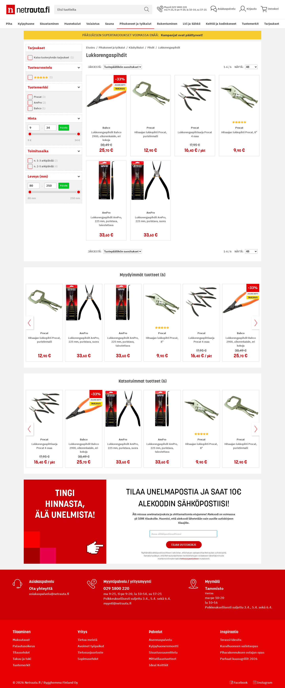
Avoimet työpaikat (91, 646)
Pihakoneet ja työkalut (135, 24)
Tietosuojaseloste (90, 652)
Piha (9, 24)
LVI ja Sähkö (191, 24)
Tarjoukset (271, 24)
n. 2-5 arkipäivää (46, 166)
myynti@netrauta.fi (117, 603)
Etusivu (91, 47)
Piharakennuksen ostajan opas (242, 652)
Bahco (39, 108)
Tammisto (214, 588)
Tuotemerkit (250, 24)
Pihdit (151, 47)
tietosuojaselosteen (189, 558)
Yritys (82, 631)
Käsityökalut (136, 47)
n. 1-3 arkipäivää (46, 160)
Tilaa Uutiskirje (184, 544)
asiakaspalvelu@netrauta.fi (49, 594)
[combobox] (103, 9)
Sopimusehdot (88, 659)
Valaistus (93, 24)
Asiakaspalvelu (41, 581)
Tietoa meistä (87, 640)
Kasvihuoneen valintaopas (239, 646)
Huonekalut (72, 24)
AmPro (40, 102)
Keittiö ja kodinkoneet (221, 24)
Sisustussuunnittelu (163, 652)
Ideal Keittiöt (158, 665)
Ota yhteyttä (40, 588)
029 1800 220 (116, 588)
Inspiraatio (229, 631)
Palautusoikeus (24, 646)
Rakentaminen (167, 24)
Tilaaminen (22, 631)
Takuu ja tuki (22, 659)
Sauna (109, 24)
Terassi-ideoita (230, 640)
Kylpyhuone (26, 24)
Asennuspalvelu (160, 640)
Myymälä (212, 581)
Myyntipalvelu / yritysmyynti (127, 581)
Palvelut (155, 631)
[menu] (132, 24)
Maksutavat (21, 640)
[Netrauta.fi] (27, 9)
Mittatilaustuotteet (162, 659)
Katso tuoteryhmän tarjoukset (54, 57)
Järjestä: (95, 67)
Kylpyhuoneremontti (163, 646)
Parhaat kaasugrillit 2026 (238, 659)
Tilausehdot (21, 652)
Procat (40, 97)
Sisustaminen (49, 24)
